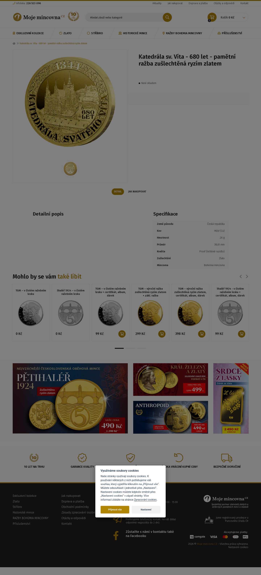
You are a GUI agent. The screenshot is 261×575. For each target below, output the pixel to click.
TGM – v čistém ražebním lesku (31, 297)
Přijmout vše (115, 509)
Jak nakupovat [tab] (138, 197)
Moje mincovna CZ (207, 549)
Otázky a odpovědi (224, 3)
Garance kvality (82, 472)
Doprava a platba (198, 3)
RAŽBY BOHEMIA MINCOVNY (182, 33)
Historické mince (133, 33)
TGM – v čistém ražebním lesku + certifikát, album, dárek (110, 297)
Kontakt (244, 3)
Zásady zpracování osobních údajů (84, 518)
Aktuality (156, 3)
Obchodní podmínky (75, 512)
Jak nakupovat (175, 3)
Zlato (65, 33)
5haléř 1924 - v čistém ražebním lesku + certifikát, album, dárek (230, 297)
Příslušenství (230, 33)
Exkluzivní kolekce (28, 33)
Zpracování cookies (145, 499)
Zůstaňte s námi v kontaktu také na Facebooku (150, 539)
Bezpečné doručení (227, 472)
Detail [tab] (117, 197)
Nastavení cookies (238, 552)
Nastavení (146, 509)
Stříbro (95, 33)
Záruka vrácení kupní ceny (179, 472)
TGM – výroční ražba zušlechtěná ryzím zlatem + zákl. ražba (150, 297)
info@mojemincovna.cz (143, 520)
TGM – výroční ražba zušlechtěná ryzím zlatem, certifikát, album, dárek (190, 297)
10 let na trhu (34, 472)
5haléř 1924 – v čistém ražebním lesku (71, 297)
